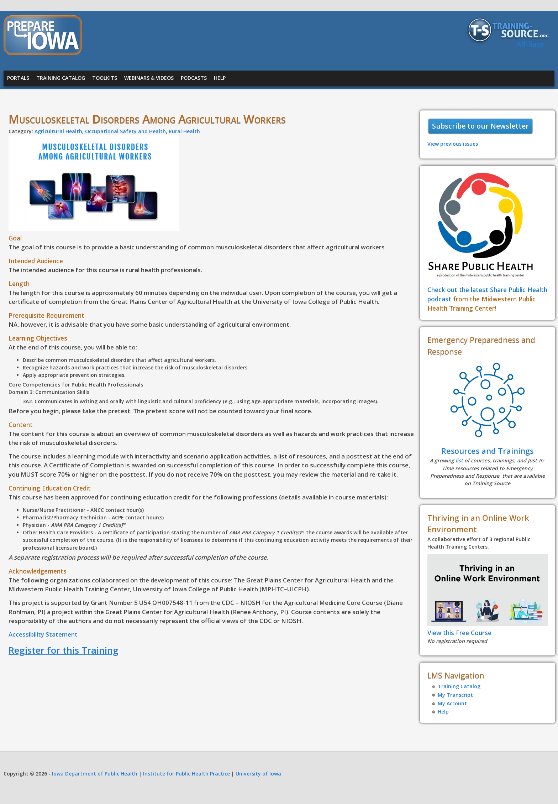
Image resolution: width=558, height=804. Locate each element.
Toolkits (104, 77)
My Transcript (455, 694)
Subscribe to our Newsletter (480, 126)
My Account (452, 703)
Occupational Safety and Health (125, 131)
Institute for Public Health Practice (186, 773)
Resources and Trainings (487, 451)
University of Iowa (258, 773)
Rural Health (184, 131)
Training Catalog (60, 77)
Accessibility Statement (43, 634)
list (459, 460)
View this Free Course (459, 632)
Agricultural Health (58, 131)
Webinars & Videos (149, 77)
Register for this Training (64, 650)
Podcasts (194, 77)
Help (220, 77)
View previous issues (452, 143)
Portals (18, 77)
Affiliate (530, 44)
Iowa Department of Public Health (94, 773)
